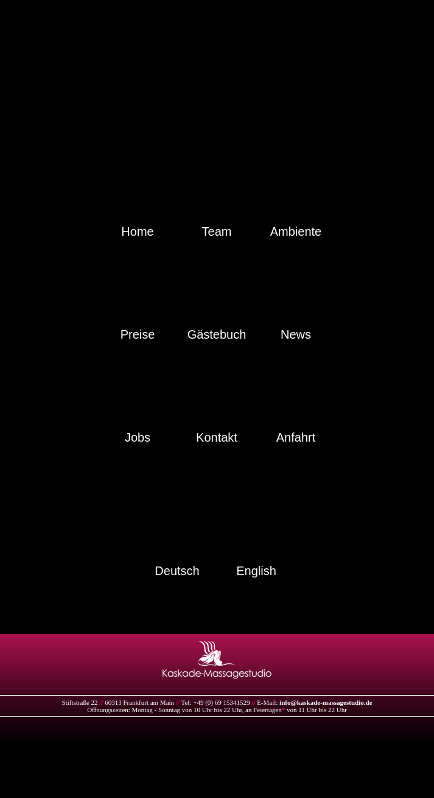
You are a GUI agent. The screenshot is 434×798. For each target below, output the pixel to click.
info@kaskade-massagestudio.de (325, 702)
